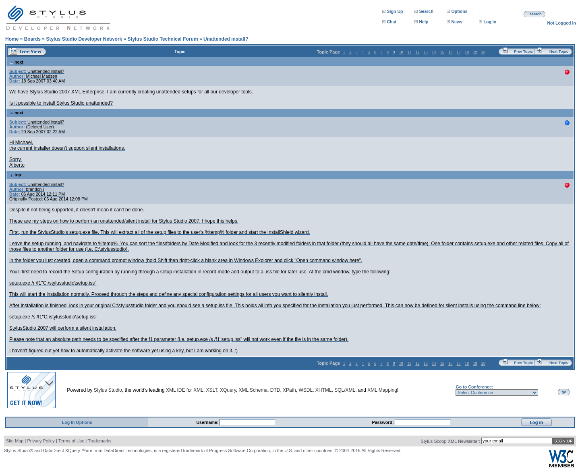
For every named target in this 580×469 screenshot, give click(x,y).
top (15, 174)
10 (401, 52)
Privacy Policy (40, 440)
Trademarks (99, 440)
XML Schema (252, 390)
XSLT (212, 390)
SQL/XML (344, 390)
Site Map (14, 440)
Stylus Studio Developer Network (84, 39)
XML (198, 390)
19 (475, 52)
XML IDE (175, 390)
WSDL (305, 390)
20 (483, 52)
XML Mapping (382, 390)
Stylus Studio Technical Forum (162, 39)
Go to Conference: (474, 386)
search (536, 14)
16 (450, 52)
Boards (32, 39)
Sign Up (395, 11)
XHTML (323, 390)
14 (434, 52)
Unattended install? (225, 39)
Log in (489, 21)
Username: (208, 422)
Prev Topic (523, 52)
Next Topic (558, 52)
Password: (383, 422)
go (564, 392)
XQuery (228, 390)
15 (442, 52)
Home (12, 39)
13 (426, 52)
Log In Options (77, 422)
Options (459, 11)
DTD (275, 390)
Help (423, 21)
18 (467, 52)
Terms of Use (71, 440)
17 (459, 52)
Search (426, 11)
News (456, 21)
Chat (391, 21)
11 (409, 52)
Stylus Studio (108, 390)
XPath (289, 390)
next (16, 62)
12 (417, 52)
